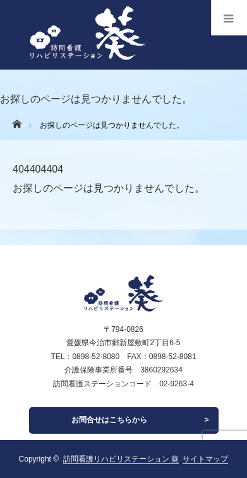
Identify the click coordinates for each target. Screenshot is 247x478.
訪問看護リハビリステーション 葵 (121, 459)
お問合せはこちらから (109, 419)
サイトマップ (205, 459)
